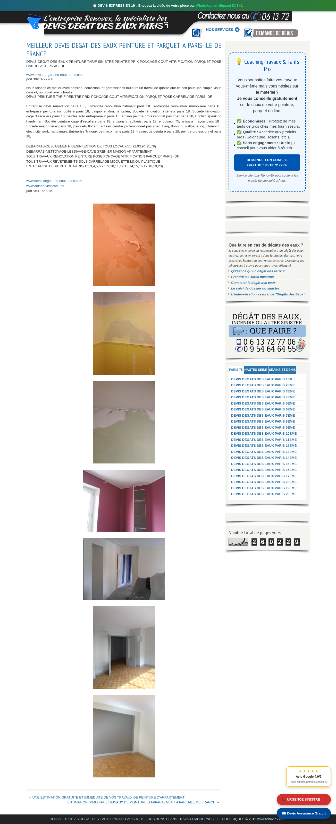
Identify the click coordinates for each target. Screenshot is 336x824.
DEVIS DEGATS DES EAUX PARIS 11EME (264, 440)
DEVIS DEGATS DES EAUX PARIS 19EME (264, 488)
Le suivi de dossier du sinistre (255, 288)
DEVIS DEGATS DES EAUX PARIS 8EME (263, 421)
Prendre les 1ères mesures (252, 277)
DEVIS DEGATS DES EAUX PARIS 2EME (263, 385)
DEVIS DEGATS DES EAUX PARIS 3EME (263, 391)
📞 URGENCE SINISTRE (301, 799)
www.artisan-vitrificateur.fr (45, 186)
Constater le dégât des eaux (253, 283)
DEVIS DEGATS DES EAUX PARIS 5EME (263, 403)
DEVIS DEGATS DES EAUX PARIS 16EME (264, 470)
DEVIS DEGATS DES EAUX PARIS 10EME (264, 433)
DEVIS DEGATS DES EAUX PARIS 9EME (263, 427)
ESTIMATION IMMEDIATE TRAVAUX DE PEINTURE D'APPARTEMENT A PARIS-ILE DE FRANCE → (144, 802)
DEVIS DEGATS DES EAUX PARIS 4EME (263, 397)
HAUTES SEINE (255, 370)
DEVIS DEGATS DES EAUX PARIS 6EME (263, 409)
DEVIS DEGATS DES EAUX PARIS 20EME (264, 494)
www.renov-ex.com (271, 819)
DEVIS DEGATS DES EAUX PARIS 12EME (264, 446)
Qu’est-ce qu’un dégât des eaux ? (257, 271)
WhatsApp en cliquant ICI (216, 5)
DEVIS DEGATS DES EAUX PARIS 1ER (261, 379)
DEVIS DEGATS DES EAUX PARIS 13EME (264, 452)
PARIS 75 (235, 370)
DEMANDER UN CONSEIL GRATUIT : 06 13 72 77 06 (267, 162)
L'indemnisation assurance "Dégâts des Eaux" (268, 294)
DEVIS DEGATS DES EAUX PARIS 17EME (264, 476)
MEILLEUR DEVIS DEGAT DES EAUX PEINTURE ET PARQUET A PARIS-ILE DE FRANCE (123, 49)
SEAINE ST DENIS (282, 370)
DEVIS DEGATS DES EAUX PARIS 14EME (264, 458)
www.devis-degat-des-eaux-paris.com (54, 75)
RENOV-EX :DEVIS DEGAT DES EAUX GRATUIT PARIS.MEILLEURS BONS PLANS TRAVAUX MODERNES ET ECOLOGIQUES (146, 819)
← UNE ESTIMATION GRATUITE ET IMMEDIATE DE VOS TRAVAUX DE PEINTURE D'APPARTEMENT (106, 797)
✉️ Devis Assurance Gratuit (304, 813)
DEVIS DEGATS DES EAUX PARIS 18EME (264, 482)
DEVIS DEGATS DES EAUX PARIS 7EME (263, 415)
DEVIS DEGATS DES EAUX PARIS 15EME (264, 464)
